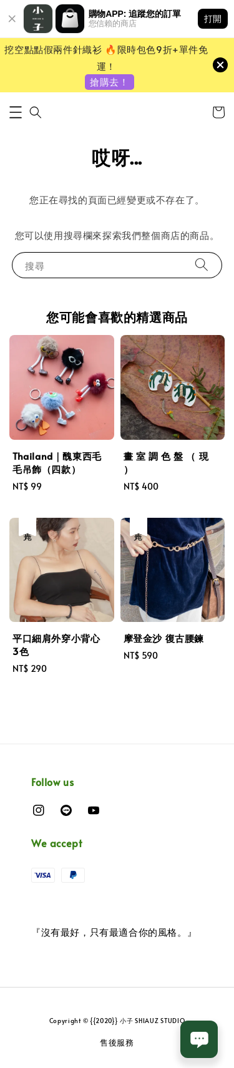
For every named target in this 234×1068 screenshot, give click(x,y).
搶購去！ (109, 81)
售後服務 (117, 1042)
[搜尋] (202, 265)
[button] (15, 112)
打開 (213, 19)
